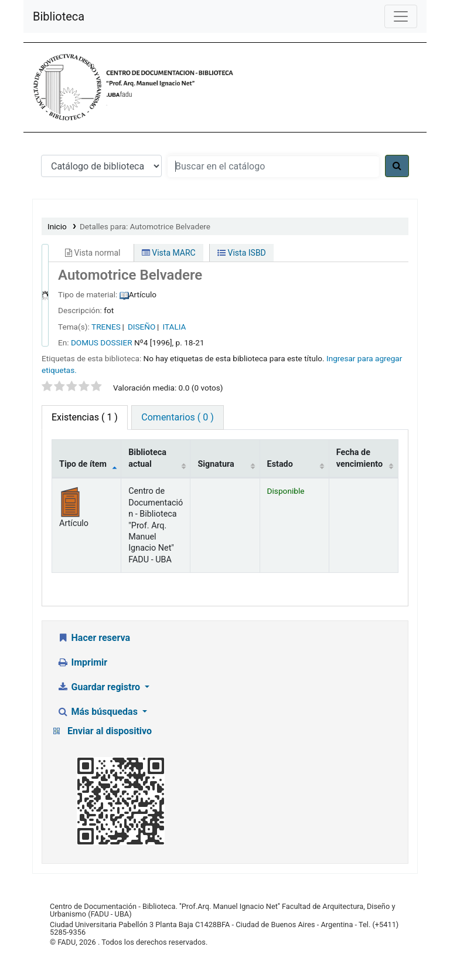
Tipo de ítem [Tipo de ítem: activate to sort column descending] (83, 464)
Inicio (57, 226)
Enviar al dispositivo (109, 731)
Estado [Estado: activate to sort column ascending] (280, 464)
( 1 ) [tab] (85, 417)
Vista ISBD (241, 252)
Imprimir (82, 662)
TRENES (106, 326)
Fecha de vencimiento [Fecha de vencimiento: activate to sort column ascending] (359, 458)
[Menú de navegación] (400, 16)
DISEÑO (141, 326)
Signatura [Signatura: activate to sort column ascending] (215, 464)
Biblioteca (58, 16)
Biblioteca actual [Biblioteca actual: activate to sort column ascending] (147, 458)
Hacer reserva (93, 637)
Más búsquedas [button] (98, 711)
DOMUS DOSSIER (101, 342)
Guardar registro (99, 687)
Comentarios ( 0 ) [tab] (177, 417)
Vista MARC (169, 252)
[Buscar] (397, 166)
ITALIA (174, 326)
